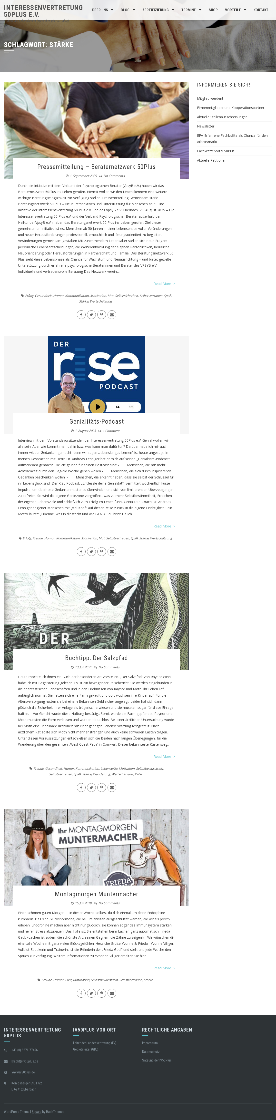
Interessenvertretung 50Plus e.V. (43, 11)
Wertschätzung (101, 301)
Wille (138, 774)
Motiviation (81, 980)
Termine (188, 10)
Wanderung (101, 774)
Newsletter (205, 126)
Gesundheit (43, 295)
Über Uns (100, 10)
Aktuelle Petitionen (212, 160)
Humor (58, 295)
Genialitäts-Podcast (96, 421)
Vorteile (233, 10)
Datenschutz (151, 1052)
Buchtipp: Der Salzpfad (96, 658)
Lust (68, 980)
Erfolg (29, 295)
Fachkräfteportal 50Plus (216, 151)
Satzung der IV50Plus (157, 1060)
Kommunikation (77, 295)
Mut (111, 295)
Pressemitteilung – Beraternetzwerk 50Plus (96, 166)
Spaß (167, 295)
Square (36, 1112)
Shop (213, 10)
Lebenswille (108, 768)
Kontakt (261, 10)
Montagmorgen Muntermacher (96, 894)
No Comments (114, 176)
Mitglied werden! (210, 98)
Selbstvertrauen (150, 295)
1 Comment (111, 431)
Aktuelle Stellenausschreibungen (222, 117)
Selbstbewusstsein (149, 768)
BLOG (125, 10)
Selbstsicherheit (126, 295)
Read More (164, 283)
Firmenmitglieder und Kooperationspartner (230, 107)
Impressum (150, 1043)
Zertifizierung (155, 10)
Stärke (83, 301)
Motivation (98, 295)
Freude (37, 538)
